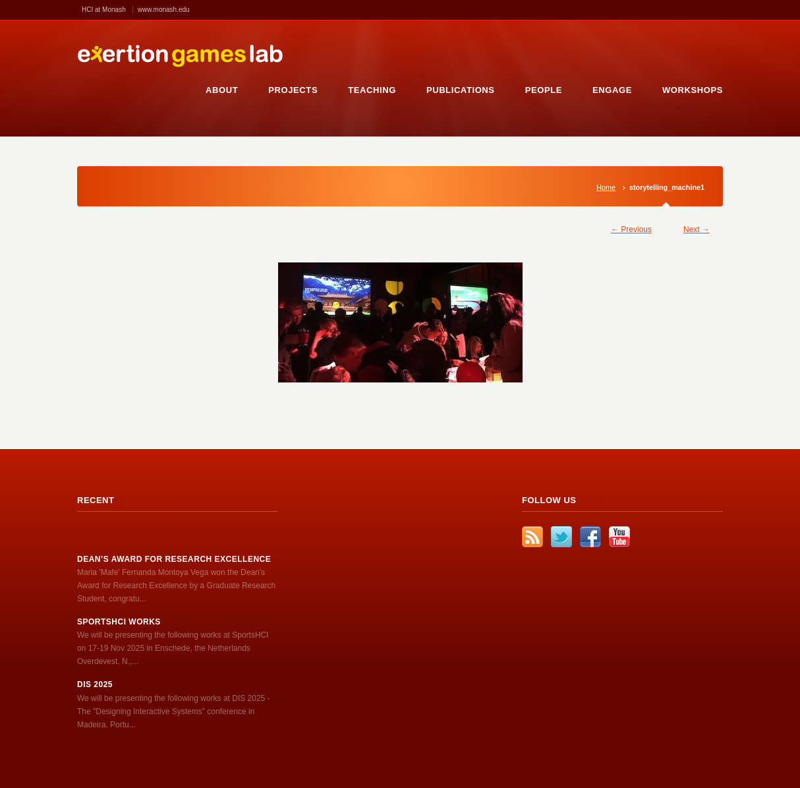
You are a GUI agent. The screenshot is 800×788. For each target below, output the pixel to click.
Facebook (590, 536)
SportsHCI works (119, 621)
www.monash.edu (164, 9)
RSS (532, 536)
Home (605, 187)
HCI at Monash (104, 9)
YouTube (619, 536)
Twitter (561, 536)
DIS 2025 (95, 684)
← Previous (631, 229)
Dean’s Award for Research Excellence (174, 559)
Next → (696, 229)
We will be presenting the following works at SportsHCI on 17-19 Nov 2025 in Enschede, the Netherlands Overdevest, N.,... (173, 648)
